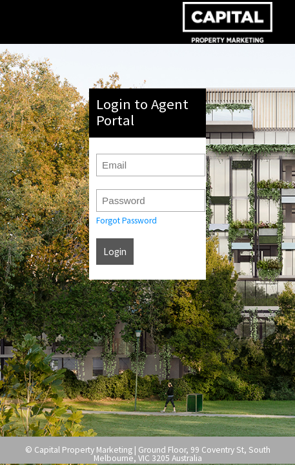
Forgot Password (126, 220)
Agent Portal (228, 22)
